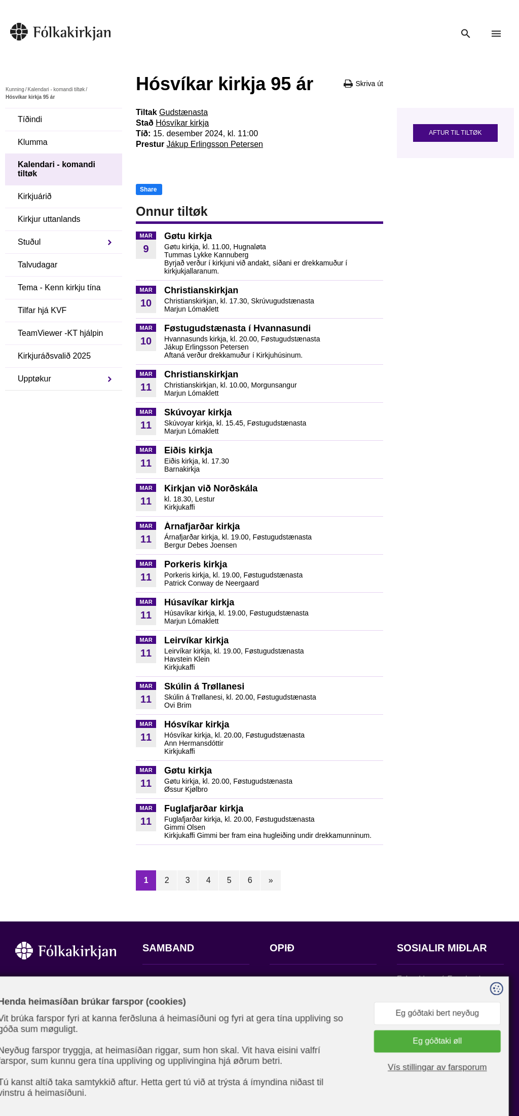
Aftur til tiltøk (455, 132)
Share (148, 189)
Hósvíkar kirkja (182, 123)
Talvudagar (37, 264)
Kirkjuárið (35, 196)
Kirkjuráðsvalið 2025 (54, 356)
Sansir (495, 1065)
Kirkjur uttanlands (49, 219)
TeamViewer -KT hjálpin (60, 333)
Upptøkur (34, 378)
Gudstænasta (183, 112)
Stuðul (29, 242)
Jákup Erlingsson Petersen (215, 144)
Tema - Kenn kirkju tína (59, 287)
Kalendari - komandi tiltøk (56, 89)
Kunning (15, 89)
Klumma (33, 142)
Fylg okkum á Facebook (440, 979)
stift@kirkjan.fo (169, 1049)
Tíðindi (30, 119)
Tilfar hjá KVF (42, 310)
